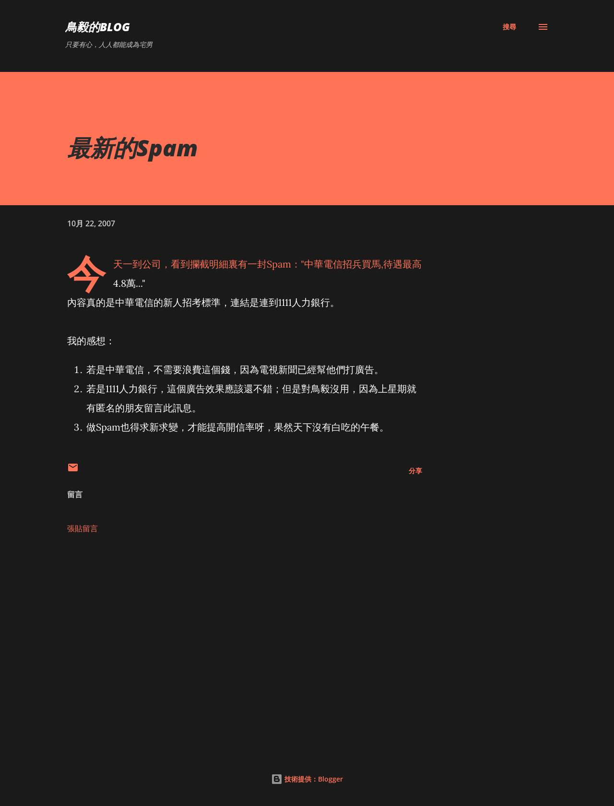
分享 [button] (415, 470)
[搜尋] (509, 27)
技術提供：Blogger (307, 778)
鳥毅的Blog (97, 27)
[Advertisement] (229, 628)
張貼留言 (82, 528)
